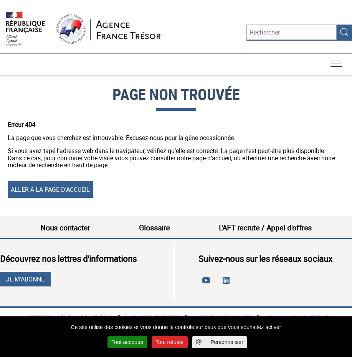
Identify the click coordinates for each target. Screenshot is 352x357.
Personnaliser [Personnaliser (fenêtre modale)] (226, 342)
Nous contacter (65, 228)
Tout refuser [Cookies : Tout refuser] (169, 342)
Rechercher (344, 32)
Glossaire (154, 228)
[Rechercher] (291, 32)
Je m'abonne (25, 279)
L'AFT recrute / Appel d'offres (265, 228)
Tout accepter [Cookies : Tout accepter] (127, 342)
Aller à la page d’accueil (50, 189)
